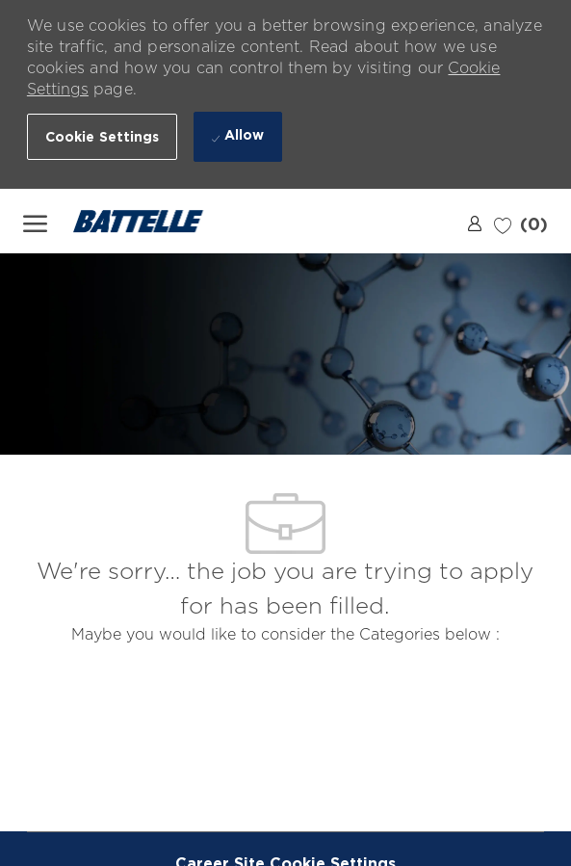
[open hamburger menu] (35, 221)
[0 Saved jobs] (521, 222)
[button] (102, 137)
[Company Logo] (150, 221)
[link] (474, 222)
